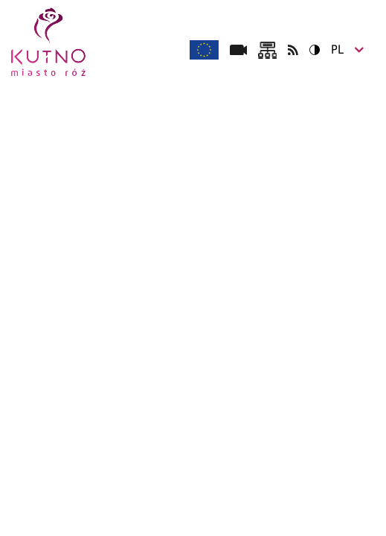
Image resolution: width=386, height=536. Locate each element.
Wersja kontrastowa (309, 49)
